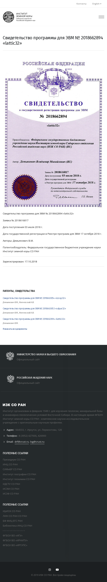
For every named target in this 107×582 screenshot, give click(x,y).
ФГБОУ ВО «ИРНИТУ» (15, 540)
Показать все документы (15, 329)
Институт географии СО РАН (19, 474)
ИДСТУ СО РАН (11, 484)
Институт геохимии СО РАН (19, 479)
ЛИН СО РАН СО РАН (15, 516)
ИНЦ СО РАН (10, 464)
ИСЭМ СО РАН (11, 488)
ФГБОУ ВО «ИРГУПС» (15, 545)
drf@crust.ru (22, 441)
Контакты (81, 3)
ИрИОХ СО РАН (12, 511)
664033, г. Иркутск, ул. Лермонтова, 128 (38, 429)
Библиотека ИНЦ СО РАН (17, 525)
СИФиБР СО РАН (12, 469)
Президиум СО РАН (14, 459)
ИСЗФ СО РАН (11, 493)
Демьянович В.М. (10, 323)
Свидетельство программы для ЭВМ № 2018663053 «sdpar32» (34, 308)
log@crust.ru (37, 441)
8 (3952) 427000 (27, 435)
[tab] (53, 292)
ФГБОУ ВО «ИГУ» (13, 535)
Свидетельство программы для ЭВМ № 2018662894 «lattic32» (34, 319)
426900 (42, 435)
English (96, 3)
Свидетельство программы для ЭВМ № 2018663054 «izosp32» (34, 298)
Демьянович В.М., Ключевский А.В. (18, 302)
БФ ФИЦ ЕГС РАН (13, 520)
